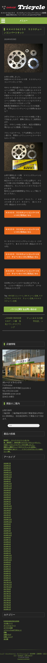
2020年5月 (7, 528)
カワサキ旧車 (8, 628)
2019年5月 (7, 544)
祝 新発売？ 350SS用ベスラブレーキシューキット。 (22, 442)
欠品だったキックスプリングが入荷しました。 (19, 445)
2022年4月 (7, 502)
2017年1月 (7, 607)
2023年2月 (7, 495)
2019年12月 (8, 533)
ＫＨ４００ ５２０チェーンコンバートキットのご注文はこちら (22, 214)
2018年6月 (7, 569)
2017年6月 (7, 596)
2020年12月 (8, 520)
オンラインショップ (22, 653)
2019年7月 (7, 540)
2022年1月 (7, 504)
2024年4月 (7, 481)
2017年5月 (7, 598)
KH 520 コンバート (16, 296)
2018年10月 (8, 560)
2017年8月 (7, 591)
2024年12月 (8, 472)
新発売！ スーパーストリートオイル (16, 440)
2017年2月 (7, 605)
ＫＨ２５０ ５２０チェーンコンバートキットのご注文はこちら (22, 230)
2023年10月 (8, 488)
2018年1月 (7, 580)
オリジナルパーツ (10, 626)
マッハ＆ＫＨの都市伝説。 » (35, 319)
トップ (2, 653)
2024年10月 (8, 477)
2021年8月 (7, 511)
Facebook (20, 655)
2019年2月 (7, 551)
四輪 (5, 632)
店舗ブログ (7, 635)
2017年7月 (7, 594)
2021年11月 (8, 508)
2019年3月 (7, 549)
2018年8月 (7, 564)
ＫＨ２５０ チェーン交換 (22, 298)
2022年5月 (7, 499)
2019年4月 (7, 546)
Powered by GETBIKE (23, 659)
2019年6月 (7, 542)
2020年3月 (7, 531)
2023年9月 (7, 490)
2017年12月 (8, 582)
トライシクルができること (13, 630)
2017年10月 (8, 587)
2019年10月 (8, 535)
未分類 (6, 639)
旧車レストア (8, 637)
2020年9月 (7, 524)
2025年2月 (7, 470)
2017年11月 (8, 585)
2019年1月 (7, 553)
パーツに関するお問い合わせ (24, 309)
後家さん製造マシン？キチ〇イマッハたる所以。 (20, 447)
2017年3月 (7, 603)
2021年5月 (7, 513)
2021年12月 (8, 506)
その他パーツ (8, 623)
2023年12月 (8, 484)
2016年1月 (7, 609)
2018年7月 (7, 567)
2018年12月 (8, 555)
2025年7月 (7, 463)
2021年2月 (7, 517)
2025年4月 (7, 468)
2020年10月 (8, 522)
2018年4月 (7, 573)
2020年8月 (7, 526)
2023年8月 (7, 493)
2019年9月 (7, 537)
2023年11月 (8, 486)
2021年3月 (7, 515)
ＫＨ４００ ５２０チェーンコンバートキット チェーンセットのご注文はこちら (22, 255)
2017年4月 (7, 600)
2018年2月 (7, 578)
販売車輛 (32, 653)
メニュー (24, 20)
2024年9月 (7, 479)
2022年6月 (7, 497)
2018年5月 (7, 571)
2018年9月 (7, 562)
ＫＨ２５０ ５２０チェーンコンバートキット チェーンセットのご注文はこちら (22, 272)
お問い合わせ (28, 655)
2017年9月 (7, 589)
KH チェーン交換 (31, 296)
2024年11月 (8, 475)
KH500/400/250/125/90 (11, 621)
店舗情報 (39, 653)
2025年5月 (7, 466)
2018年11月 (8, 558)
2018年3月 (7, 576)
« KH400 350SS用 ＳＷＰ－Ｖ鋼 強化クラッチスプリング (13, 322)
